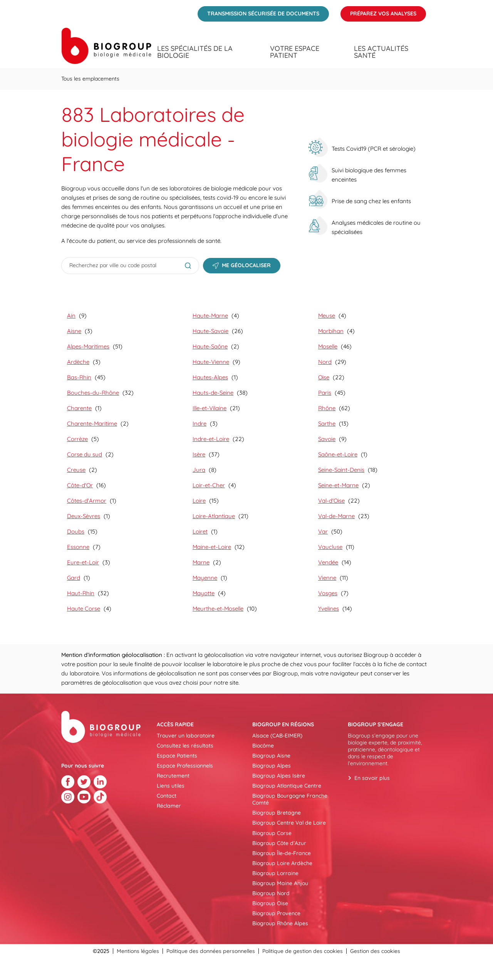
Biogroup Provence (276, 913)
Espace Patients (177, 755)
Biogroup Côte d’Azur (279, 843)
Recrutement (173, 775)
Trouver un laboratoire (186, 735)
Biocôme (263, 745)
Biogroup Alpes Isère (278, 775)
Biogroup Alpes (271, 765)
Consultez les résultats (185, 745)
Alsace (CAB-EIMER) (277, 735)
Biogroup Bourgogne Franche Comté (289, 799)
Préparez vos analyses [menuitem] (378, 11)
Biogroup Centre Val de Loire (289, 822)
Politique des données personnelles (210, 951)
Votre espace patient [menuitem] (294, 52)
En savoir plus (372, 777)
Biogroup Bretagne (276, 812)
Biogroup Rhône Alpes (280, 923)
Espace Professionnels (185, 765)
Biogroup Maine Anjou (280, 883)
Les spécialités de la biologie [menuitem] (195, 52)
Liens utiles (170, 785)
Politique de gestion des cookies (302, 951)
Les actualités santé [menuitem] (381, 52)
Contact (166, 795)
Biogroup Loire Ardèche (282, 863)
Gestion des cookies (375, 951)
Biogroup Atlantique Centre (286, 785)
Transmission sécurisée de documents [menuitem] (258, 11)
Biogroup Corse (272, 833)
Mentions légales (138, 951)
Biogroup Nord (271, 893)
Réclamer (169, 805)
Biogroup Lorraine (275, 873)
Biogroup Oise (270, 903)
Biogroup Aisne (271, 755)
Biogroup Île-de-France (281, 853)
